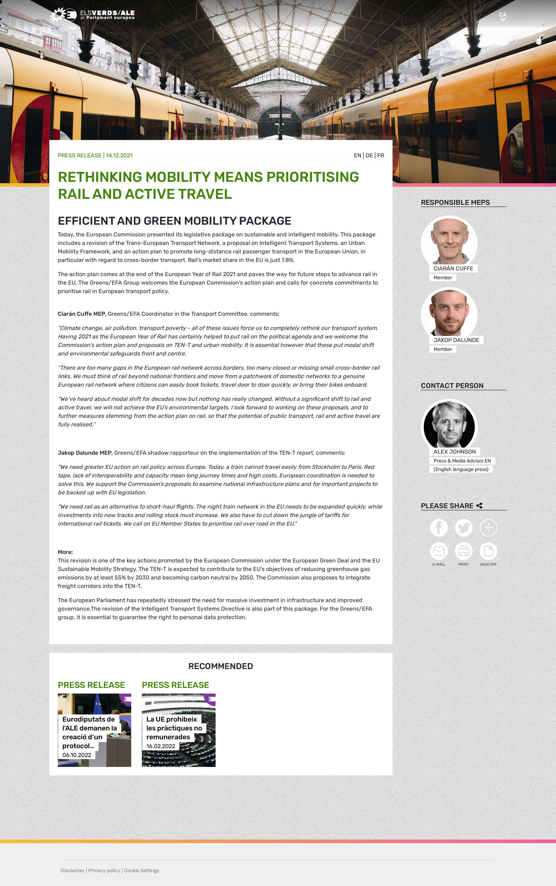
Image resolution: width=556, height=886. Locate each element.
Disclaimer (72, 871)
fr (380, 155)
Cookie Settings (141, 871)
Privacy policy (104, 871)
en (357, 155)
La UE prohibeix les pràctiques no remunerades (174, 728)
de (369, 155)
